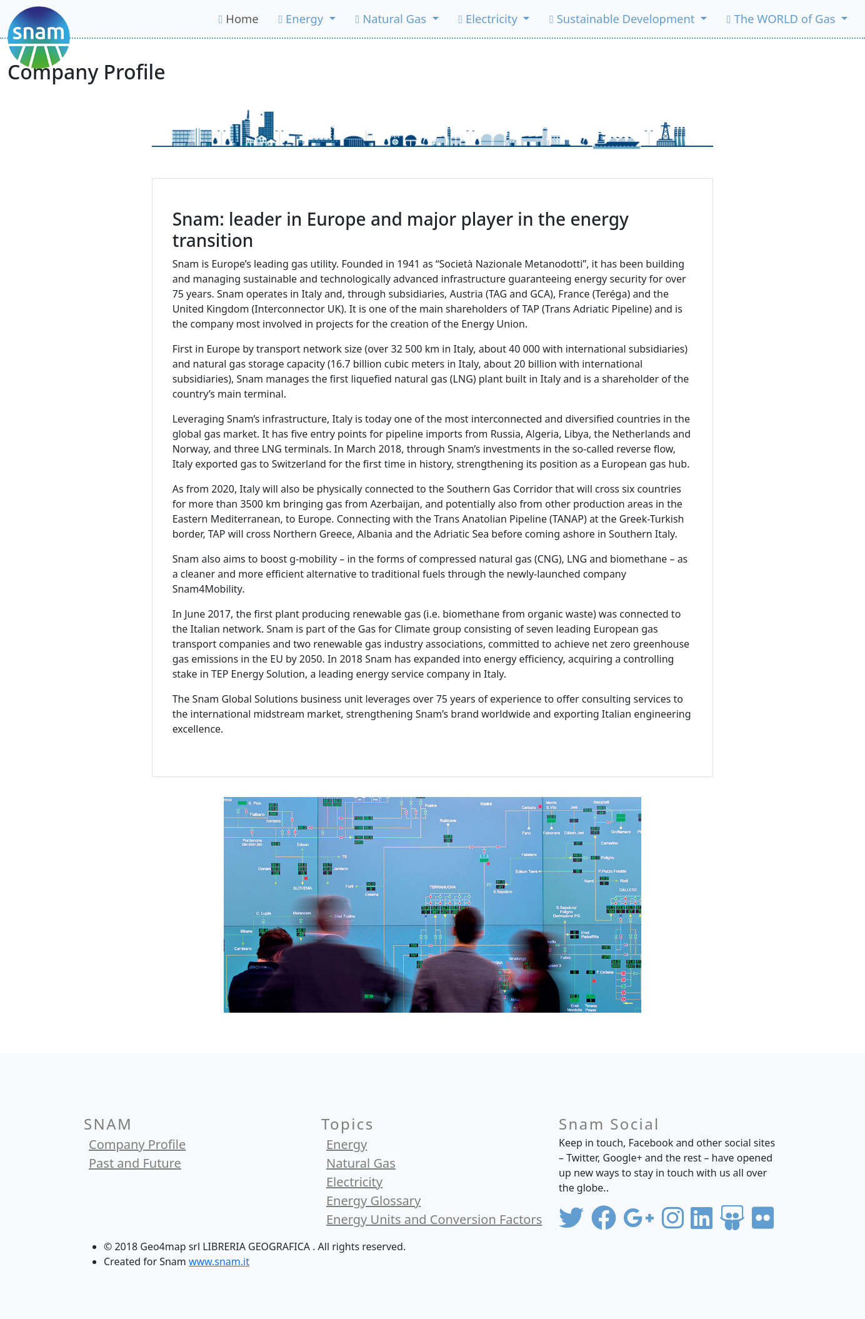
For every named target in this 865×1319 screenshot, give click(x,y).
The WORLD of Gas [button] (782, 18)
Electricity (354, 1181)
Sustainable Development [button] (623, 18)
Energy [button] (302, 18)
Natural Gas (361, 1163)
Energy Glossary (373, 1200)
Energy (346, 1144)
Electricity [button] (490, 18)
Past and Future (135, 1163)
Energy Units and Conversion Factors (434, 1219)
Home (239, 18)
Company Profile (137, 1144)
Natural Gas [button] (392, 18)
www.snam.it (219, 1261)
